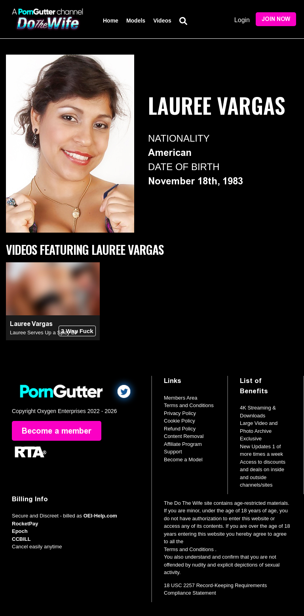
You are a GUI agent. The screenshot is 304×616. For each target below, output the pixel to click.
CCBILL (21, 539)
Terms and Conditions (189, 405)
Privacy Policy (180, 413)
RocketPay (25, 524)
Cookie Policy (179, 421)
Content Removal (183, 436)
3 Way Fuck (77, 331)
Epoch (20, 531)
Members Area (181, 398)
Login (242, 20)
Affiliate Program (183, 444)
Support (173, 452)
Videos (162, 20)
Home (110, 20)
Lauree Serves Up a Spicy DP (44, 332)
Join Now (276, 19)
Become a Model (183, 459)
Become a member (56, 431)
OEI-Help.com (100, 516)
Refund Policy (180, 429)
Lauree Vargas (31, 324)
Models (135, 20)
